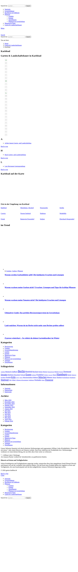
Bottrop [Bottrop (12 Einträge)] (45, 371)
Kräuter (11, 18)
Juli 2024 (7, 414)
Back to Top (4, 473)
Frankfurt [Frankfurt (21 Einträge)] (40, 375)
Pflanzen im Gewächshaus (17, 21)
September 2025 (10, 407)
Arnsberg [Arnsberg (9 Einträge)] (3, 371)
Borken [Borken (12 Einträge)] (41, 371)
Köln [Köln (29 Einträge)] (13, 377)
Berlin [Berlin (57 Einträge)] (21, 371)
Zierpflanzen (12, 20)
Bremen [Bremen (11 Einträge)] (57, 371)
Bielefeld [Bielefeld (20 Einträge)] (28, 372)
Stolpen (42, 219)
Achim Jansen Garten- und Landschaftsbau (18, 143)
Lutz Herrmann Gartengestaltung (15, 166)
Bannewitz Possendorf (27, 219)
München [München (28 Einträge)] (42, 377)
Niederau (43, 213)
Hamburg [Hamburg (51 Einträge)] (62, 374)
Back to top (4, 146)
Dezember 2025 (10, 402)
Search (28, 6)
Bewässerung (9, 346)
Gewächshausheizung (11, 350)
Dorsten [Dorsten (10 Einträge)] (61, 371)
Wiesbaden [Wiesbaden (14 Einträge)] (37, 380)
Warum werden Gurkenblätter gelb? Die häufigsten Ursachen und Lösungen (34, 275)
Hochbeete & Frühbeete (12, 13)
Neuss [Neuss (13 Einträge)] (54, 377)
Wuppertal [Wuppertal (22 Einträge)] (49, 380)
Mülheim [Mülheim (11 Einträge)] (35, 377)
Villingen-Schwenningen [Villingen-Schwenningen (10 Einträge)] (22, 380)
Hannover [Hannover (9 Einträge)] (74, 375)
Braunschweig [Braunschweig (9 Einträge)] (51, 371)
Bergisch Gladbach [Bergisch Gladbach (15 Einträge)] (11, 372)
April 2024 (8, 419)
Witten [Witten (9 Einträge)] (43, 380)
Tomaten (7, 360)
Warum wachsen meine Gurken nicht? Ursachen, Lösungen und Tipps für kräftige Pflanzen (40, 287)
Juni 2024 (8, 416)
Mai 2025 (8, 412)
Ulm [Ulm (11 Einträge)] (10, 380)
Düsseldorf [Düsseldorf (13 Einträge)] (17, 375)
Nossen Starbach (25, 213)
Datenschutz (8, 390)
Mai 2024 (8, 417)
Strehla (62, 208)
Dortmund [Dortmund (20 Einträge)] (67, 372)
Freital (3, 219)
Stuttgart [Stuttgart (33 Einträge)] (5, 380)
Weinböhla (63, 213)
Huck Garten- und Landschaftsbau (15, 155)
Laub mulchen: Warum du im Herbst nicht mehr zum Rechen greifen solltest (34, 325)
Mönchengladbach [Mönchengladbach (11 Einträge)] (28, 377)
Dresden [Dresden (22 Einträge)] (4, 375)
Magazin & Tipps (10, 23)
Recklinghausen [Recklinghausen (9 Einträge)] (66, 377)
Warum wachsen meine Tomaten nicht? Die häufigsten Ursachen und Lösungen (35, 300)
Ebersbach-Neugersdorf (67, 219)
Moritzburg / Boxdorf (27, 208)
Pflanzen (7, 14)
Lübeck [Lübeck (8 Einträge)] (21, 377)
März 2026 (8, 400)
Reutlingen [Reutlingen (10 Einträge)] (72, 377)
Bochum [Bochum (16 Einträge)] (35, 372)
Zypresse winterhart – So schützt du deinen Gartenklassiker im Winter (32, 338)
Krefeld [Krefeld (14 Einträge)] (8, 377)
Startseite (7, 9)
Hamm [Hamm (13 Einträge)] (69, 375)
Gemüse (11, 16)
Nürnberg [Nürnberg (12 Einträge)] (59, 377)
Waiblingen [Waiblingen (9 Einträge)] (31, 380)
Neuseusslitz (44, 208)
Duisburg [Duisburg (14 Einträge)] (10, 375)
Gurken (14, 271)
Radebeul (4, 208)
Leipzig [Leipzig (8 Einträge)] (17, 377)
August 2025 (9, 409)
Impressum (8, 392)
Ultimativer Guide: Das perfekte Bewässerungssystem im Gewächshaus (32, 313)
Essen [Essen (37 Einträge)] (28, 374)
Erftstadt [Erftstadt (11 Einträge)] (23, 375)
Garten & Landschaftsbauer (13, 25)
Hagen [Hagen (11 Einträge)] (54, 375)
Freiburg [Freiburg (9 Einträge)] (46, 375)
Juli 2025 (7, 410)
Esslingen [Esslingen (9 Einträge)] (34, 375)
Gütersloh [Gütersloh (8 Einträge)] (50, 375)
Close (2, 475)
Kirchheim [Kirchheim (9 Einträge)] (3, 377)
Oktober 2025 (9, 405)
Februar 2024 (9, 421)
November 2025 (10, 403)
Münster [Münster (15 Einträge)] (49, 377)
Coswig (3, 213)
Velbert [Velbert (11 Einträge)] (14, 380)
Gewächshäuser (9, 11)
